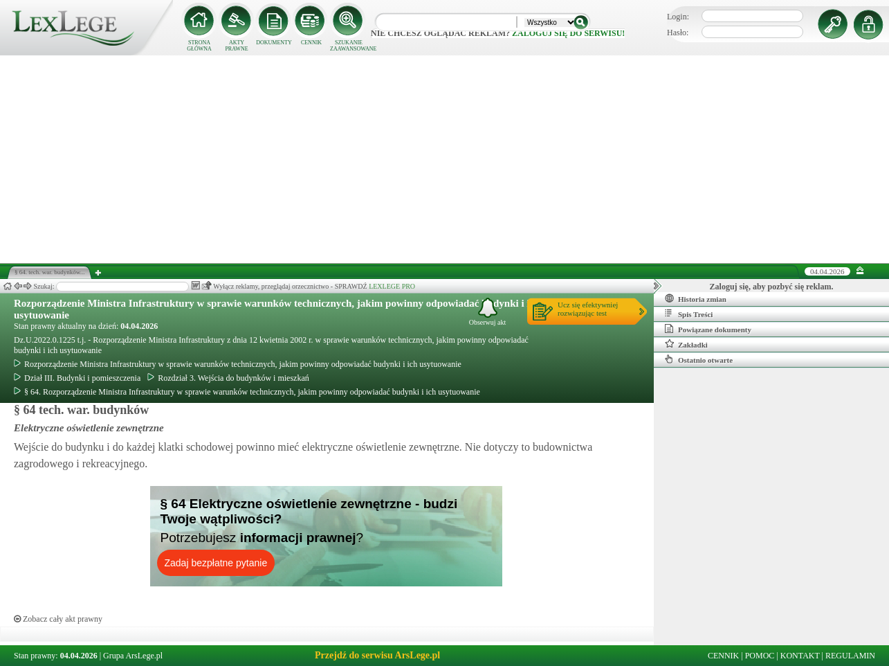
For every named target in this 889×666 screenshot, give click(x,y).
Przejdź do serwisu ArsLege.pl (377, 655)
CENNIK (311, 42)
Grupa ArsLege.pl (133, 655)
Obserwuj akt (487, 312)
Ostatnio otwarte (699, 359)
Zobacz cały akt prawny (58, 619)
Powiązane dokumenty (708, 329)
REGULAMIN (850, 655)
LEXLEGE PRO (392, 286)
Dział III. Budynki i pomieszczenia (77, 378)
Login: (678, 16)
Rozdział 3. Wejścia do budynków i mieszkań (228, 378)
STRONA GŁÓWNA (199, 45)
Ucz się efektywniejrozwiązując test (588, 308)
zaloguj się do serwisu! (568, 33)
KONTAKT (800, 655)
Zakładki (686, 344)
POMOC (760, 655)
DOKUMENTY (274, 42)
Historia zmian (695, 298)
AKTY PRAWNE (236, 45)
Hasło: (677, 32)
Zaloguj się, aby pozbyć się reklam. (772, 286)
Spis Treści (689, 313)
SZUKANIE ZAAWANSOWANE (348, 45)
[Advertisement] (445, 159)
